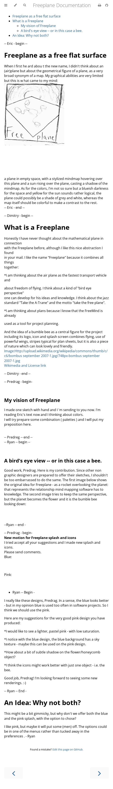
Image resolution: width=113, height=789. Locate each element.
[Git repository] (107, 5)
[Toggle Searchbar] (24, 5)
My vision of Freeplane (38, 25)
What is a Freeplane (27, 21)
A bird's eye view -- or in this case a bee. (51, 30)
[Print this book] (100, 5)
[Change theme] (15, 5)
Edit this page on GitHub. (67, 749)
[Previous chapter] (13, 773)
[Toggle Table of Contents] (6, 5)
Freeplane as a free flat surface (36, 16)
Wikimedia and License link (25, 365)
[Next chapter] (99, 773)
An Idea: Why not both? (30, 35)
